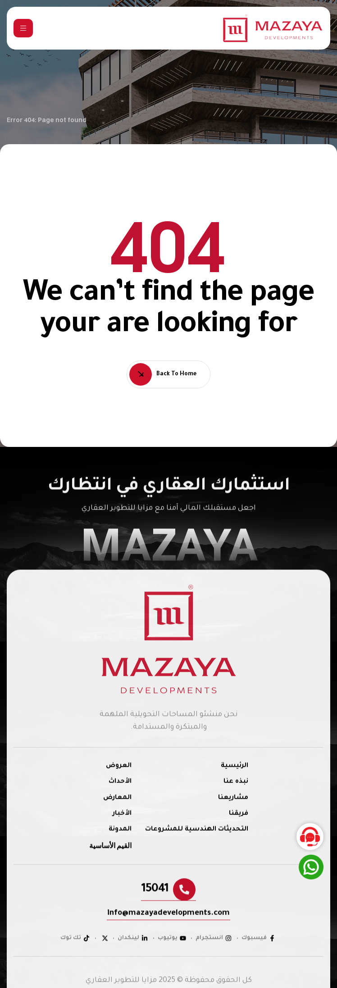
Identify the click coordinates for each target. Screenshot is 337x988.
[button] (168, 902)
